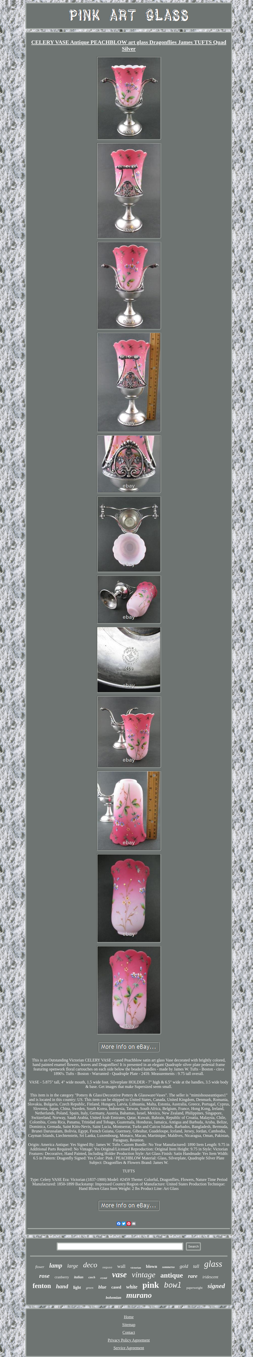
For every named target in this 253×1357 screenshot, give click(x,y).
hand (62, 1286)
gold (184, 1266)
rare (192, 1276)
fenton (42, 1286)
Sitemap (128, 1325)
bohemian (113, 1298)
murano (139, 1295)
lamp (55, 1265)
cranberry (62, 1277)
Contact (128, 1332)
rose (44, 1276)
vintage (143, 1274)
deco (90, 1265)
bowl (173, 1286)
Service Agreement (128, 1348)
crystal (103, 1278)
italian (78, 1277)
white (131, 1287)
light (77, 1287)
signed (216, 1286)
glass (213, 1264)
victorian (136, 1267)
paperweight (194, 1288)
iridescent (210, 1277)
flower (39, 1267)
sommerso (168, 1267)
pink (151, 1285)
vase (119, 1274)
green (89, 1288)
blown (151, 1266)
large (72, 1266)
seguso (107, 1267)
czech (91, 1277)
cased (116, 1287)
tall (196, 1266)
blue (102, 1287)
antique (171, 1275)
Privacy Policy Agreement (129, 1340)
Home (129, 1317)
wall (121, 1266)
